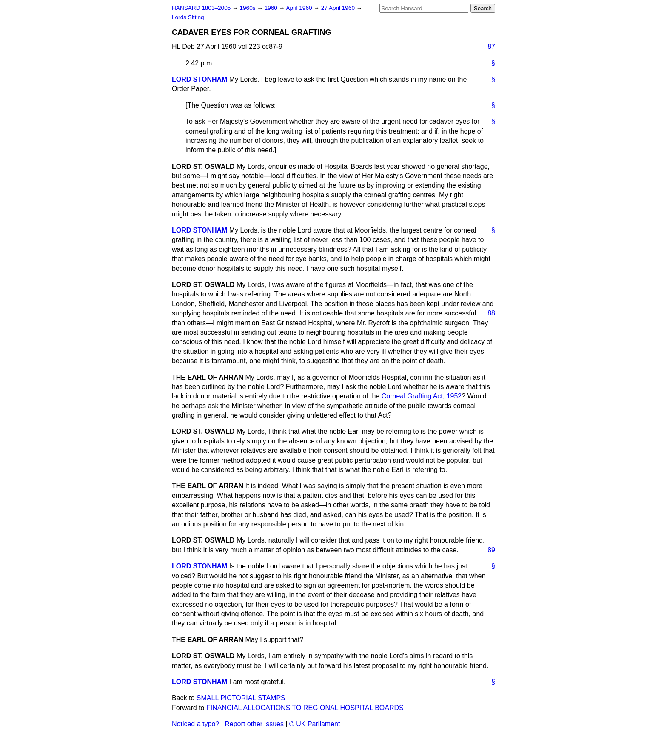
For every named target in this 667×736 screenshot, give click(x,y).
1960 (272, 8)
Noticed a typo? (195, 723)
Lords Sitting (188, 17)
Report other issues (254, 723)
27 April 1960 (338, 8)
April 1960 (300, 8)
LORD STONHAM (199, 79)
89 (491, 550)
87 (491, 46)
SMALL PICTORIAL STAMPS (241, 698)
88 (491, 313)
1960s (248, 8)
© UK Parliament (314, 723)
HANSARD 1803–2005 (201, 8)
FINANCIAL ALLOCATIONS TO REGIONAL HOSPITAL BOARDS (305, 707)
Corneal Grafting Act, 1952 (422, 396)
